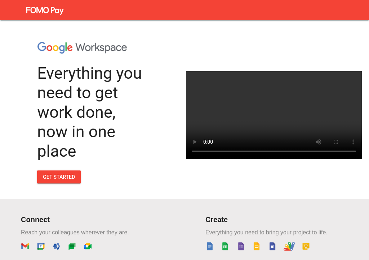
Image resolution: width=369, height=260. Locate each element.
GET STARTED (59, 176)
